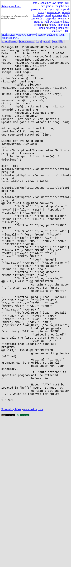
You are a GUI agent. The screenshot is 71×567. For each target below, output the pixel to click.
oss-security (53, 12)
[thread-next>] (27, 41)
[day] (39, 41)
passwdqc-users (39, 9)
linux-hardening (48, 27)
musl (48, 15)
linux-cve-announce (61, 29)
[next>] (14, 41)
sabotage (57, 15)
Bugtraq (38, 21)
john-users (52, 6)
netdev (52, 24)
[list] (61, 41)
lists (34, 2)
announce (45, 2)
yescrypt (54, 9)
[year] (55, 41)
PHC (66, 31)
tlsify (66, 15)
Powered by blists (11, 489)
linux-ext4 (63, 24)
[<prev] (5, 41)
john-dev (64, 6)
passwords (36, 18)
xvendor (62, 18)
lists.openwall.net (11, 6)
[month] (46, 41)
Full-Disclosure (53, 21)
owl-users (57, 2)
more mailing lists (33, 489)
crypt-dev (51, 18)
